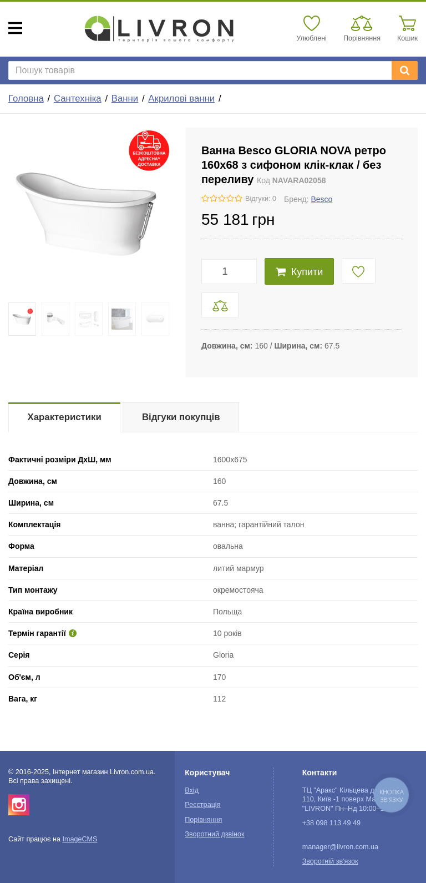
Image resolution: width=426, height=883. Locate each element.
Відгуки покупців (181, 417)
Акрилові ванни (181, 98)
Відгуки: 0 (260, 199)
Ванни (124, 98)
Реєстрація (202, 805)
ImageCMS (79, 839)
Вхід (192, 790)
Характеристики (65, 417)
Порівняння (203, 820)
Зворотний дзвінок (214, 834)
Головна (26, 98)
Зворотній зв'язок (330, 861)
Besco (321, 199)
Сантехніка (78, 98)
